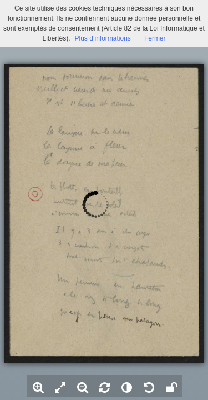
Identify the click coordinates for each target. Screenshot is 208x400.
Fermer (155, 38)
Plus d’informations (102, 38)
